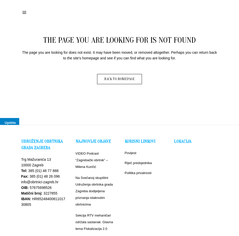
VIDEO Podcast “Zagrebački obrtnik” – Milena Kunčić (92, 160)
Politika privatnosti (138, 173)
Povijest (131, 153)
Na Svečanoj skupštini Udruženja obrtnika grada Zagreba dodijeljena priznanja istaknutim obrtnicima (94, 191)
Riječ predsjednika (138, 163)
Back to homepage (119, 79)
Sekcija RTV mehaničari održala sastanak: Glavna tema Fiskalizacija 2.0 (94, 222)
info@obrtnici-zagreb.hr (40, 182)
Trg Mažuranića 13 (36, 159)
